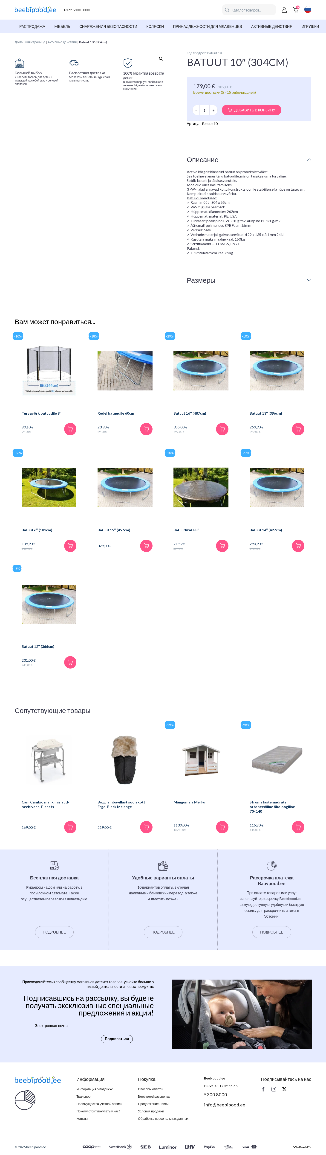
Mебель (62, 26)
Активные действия (271, 26)
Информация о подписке (94, 1089)
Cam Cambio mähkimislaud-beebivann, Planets (45, 804)
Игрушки (310, 26)
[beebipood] (35, 10)
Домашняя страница (30, 42)
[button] (161, 59)
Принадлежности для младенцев (207, 26)
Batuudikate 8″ (187, 530)
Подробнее (54, 932)
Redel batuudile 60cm (116, 413)
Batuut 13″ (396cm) (266, 413)
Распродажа (32, 26)
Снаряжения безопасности (108, 26)
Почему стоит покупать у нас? (98, 1111)
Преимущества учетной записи (99, 1104)
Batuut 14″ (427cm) (266, 530)
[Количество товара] (204, 110)
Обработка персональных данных (163, 1119)
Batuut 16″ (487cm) (190, 413)
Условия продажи (151, 1111)
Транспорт (84, 1097)
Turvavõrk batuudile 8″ (41, 413)
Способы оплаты (150, 1089)
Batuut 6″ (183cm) (37, 530)
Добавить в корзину (254, 110)
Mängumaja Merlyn (190, 802)
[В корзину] (70, 429)
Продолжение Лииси (153, 1104)
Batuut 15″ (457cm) (114, 530)
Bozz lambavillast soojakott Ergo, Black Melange (121, 804)
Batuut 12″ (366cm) (38, 646)
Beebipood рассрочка (154, 1097)
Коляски (155, 26)
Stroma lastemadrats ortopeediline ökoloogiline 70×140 (272, 807)
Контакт (82, 1119)
